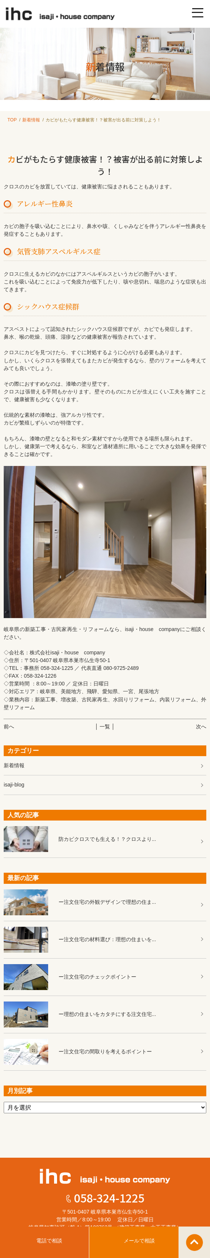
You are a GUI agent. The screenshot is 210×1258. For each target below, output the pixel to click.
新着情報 (31, 120)
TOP (12, 120)
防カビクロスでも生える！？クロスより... (107, 839)
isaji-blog (14, 785)
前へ (9, 726)
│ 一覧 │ (105, 726)
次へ (201, 726)
